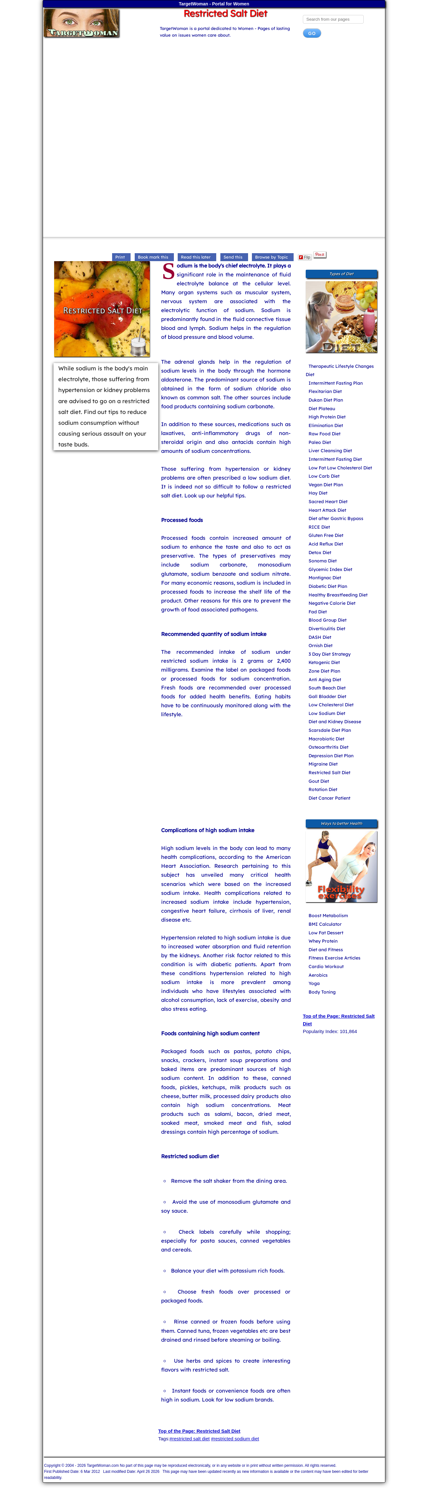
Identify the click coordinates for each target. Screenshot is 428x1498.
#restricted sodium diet (235, 1438)
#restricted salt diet (190, 1438)
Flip (304, 257)
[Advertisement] (214, 93)
